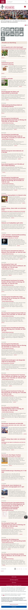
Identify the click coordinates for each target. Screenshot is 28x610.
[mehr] (2, 57)
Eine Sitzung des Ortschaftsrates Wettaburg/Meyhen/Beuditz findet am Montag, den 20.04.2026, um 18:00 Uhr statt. (13, 345)
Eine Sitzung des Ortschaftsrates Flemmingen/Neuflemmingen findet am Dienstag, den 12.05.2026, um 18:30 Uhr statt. (13, 136)
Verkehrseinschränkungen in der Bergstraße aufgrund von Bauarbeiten (13, 360)
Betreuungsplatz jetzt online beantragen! (12, 47)
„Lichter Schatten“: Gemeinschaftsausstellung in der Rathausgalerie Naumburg (13, 235)
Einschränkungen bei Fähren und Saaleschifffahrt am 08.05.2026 (10, 92)
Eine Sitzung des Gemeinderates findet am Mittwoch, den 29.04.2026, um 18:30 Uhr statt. (13, 251)
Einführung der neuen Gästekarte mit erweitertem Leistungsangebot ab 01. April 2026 (12, 486)
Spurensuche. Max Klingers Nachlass (11, 455)
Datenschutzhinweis (14, 604)
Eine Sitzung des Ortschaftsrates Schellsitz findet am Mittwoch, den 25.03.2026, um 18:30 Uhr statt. (13, 555)
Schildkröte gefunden (7, 78)
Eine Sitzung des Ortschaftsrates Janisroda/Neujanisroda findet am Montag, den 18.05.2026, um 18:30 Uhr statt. (13, 120)
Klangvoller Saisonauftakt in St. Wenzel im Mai (13, 195)
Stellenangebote (14, 579)
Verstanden (14, 606)
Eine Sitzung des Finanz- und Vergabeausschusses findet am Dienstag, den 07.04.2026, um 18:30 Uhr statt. (13, 524)
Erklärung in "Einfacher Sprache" (15, 585)
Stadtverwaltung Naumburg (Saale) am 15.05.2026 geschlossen (11, 105)
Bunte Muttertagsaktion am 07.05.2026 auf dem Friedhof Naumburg (12, 164)
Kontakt (14, 576)
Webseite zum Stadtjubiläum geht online (12, 223)
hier (3, 595)
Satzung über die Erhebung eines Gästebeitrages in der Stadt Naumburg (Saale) (13, 540)
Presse (14, 582)
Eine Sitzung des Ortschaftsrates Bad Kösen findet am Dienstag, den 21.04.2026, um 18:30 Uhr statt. (13, 329)
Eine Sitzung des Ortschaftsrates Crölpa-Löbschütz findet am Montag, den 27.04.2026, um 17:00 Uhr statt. (13, 298)
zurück (2, 571)
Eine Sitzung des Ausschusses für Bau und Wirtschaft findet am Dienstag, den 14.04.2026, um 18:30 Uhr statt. (13, 392)
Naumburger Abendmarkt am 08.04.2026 (12, 423)
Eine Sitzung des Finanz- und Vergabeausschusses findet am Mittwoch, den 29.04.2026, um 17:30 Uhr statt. (13, 265)
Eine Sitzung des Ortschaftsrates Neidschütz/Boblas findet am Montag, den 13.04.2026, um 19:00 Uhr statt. (12, 409)
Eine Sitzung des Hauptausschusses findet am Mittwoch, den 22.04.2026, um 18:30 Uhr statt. (13, 313)
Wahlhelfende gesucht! (7, 63)
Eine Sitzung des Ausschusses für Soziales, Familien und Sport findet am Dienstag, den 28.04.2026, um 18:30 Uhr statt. (12, 282)
